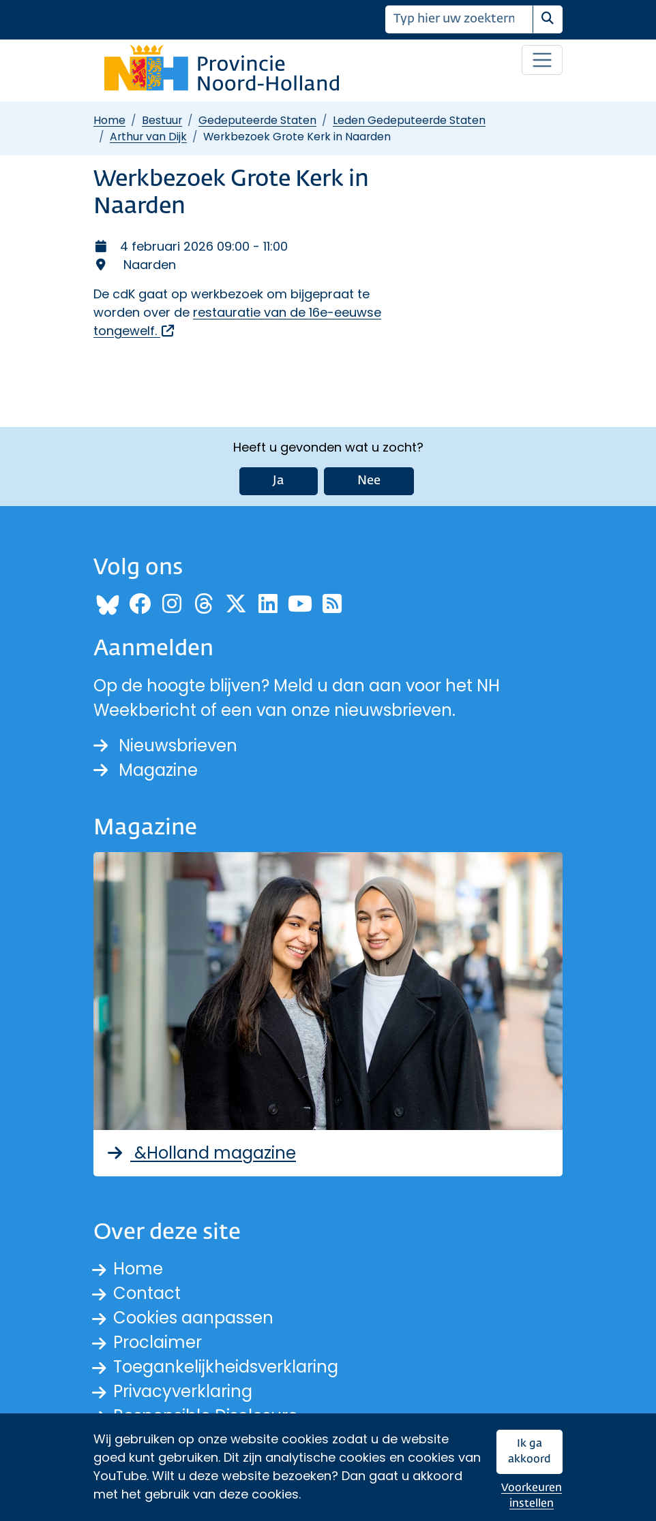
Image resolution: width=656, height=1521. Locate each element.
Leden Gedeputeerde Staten (409, 120)
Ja (278, 481)
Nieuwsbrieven (165, 745)
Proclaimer (157, 1342)
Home (109, 120)
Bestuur (162, 120)
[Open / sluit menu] (542, 60)
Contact (147, 1293)
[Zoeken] (459, 19)
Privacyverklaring (182, 1391)
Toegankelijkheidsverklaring (225, 1366)
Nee (369, 481)
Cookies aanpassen (193, 1317)
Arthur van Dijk (148, 136)
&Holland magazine (200, 1153)
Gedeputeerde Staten (257, 120)
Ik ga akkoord (529, 1452)
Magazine (145, 770)
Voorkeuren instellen (531, 1496)
